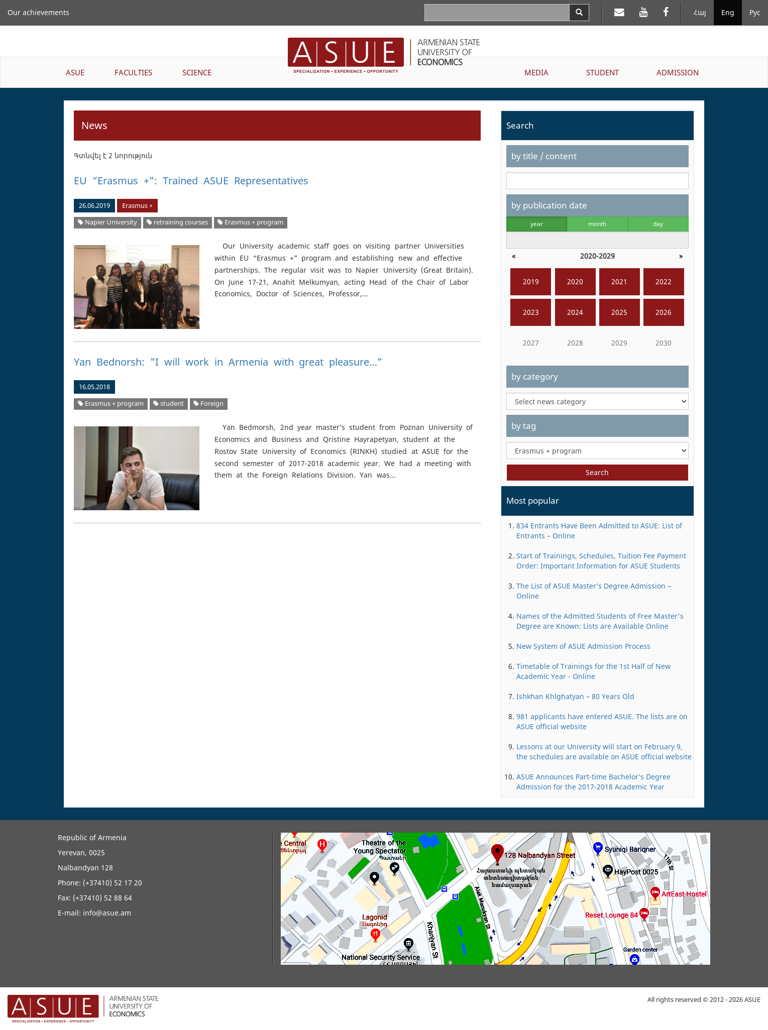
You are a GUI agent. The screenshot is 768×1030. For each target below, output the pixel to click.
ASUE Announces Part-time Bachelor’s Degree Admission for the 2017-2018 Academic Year (593, 781)
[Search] (579, 12)
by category (534, 376)
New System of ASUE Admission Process (583, 646)
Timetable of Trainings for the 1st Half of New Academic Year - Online (593, 671)
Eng (727, 12)
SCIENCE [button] (196, 72)
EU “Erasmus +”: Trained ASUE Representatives (191, 180)
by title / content (544, 156)
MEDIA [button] (536, 72)
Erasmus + (137, 205)
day (658, 223)
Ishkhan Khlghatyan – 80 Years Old (575, 696)
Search (597, 472)
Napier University (107, 222)
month (597, 223)
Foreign (208, 403)
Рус (754, 12)
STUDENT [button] (602, 72)
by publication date (549, 205)
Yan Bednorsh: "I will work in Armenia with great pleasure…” (228, 362)
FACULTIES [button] (133, 72)
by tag (523, 425)
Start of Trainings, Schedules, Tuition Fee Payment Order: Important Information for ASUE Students (601, 560)
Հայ (700, 12)
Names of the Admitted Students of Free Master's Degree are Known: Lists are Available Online (600, 621)
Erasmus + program (250, 222)
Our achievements (38, 12)
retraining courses (177, 222)
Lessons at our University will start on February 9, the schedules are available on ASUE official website (604, 751)
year (536, 223)
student (168, 403)
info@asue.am (107, 913)
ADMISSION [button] (677, 72)
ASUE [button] (75, 72)
